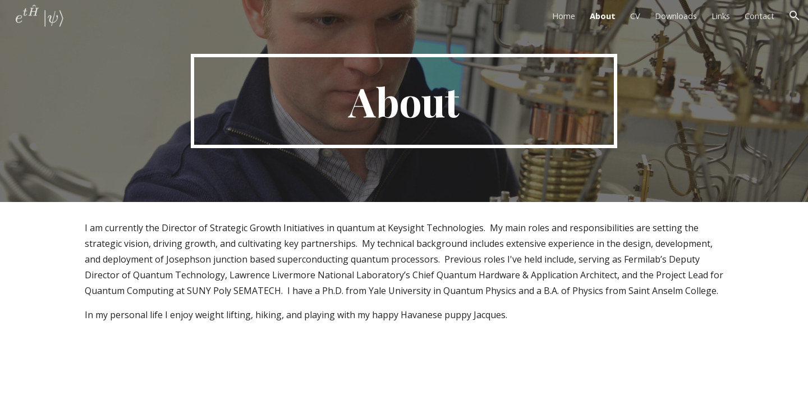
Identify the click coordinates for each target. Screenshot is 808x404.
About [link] (603, 15)
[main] (404, 101)
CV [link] (635, 15)
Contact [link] (759, 15)
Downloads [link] (676, 15)
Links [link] (720, 15)
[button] (794, 15)
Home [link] (563, 15)
